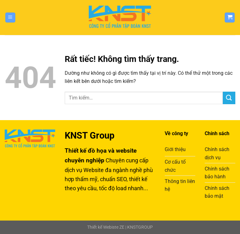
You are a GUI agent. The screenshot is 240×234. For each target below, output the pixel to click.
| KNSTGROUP (138, 227)
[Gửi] (229, 98)
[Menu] (10, 18)
